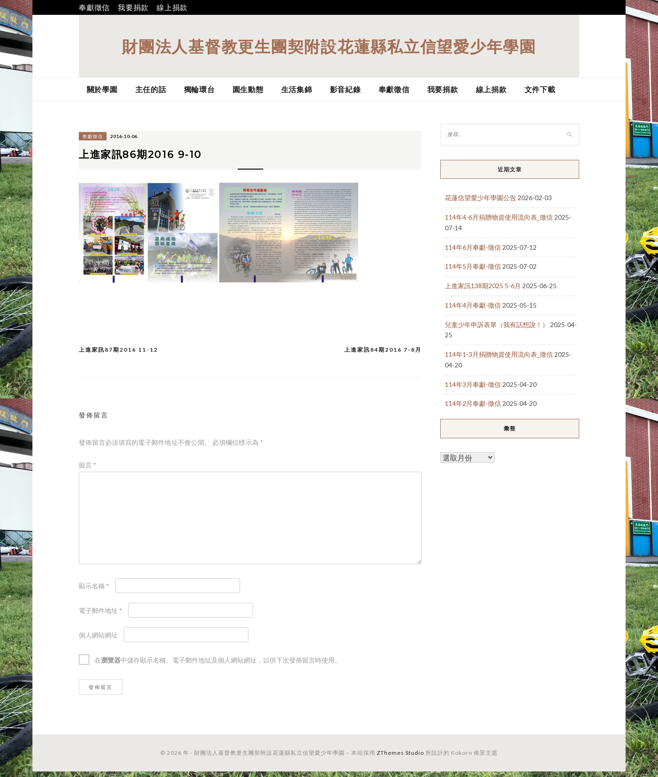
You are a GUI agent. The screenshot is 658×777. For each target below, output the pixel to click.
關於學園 (102, 89)
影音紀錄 (345, 89)
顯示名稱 (94, 591)
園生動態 (248, 89)
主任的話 (150, 89)
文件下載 (540, 89)
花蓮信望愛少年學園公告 (480, 198)
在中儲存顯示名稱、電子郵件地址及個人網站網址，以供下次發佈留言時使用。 (218, 666)
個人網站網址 (98, 640)
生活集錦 (296, 89)
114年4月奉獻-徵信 (473, 305)
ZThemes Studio (400, 758)
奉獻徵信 (94, 7)
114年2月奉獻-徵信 (473, 403)
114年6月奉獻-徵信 (473, 247)
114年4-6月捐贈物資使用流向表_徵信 (499, 217)
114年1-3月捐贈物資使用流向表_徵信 (499, 354)
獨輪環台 (199, 89)
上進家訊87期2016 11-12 (118, 355)
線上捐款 (172, 7)
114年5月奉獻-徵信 (473, 266)
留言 (87, 470)
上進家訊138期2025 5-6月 (483, 286)
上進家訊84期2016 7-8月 (383, 355)
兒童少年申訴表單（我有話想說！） (497, 324)
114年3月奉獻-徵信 (473, 384)
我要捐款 (133, 7)
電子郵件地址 (100, 616)
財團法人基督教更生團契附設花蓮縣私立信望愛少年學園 (329, 46)
